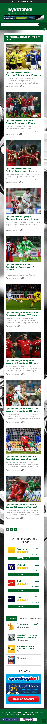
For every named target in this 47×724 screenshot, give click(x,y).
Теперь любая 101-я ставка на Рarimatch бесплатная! (25, 648)
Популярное (11, 618)
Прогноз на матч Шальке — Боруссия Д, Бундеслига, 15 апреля (23, 74)
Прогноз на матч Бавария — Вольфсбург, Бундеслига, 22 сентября (20, 267)
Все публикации (23, 1)
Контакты (32, 1)
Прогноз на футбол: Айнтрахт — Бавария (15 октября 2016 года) (22, 409)
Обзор (37, 549)
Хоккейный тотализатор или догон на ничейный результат (27, 637)
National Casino (11, 611)
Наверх (44, 721)
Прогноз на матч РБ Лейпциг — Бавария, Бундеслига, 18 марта (21, 122)
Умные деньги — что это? (27, 624)
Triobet (20, 581)
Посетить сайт (34, 554)
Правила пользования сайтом (23, 714)
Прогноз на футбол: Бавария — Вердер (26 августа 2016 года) (21, 505)
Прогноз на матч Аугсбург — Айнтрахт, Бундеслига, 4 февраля (22, 217)
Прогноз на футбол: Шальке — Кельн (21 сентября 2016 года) (21, 457)
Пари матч (22, 549)
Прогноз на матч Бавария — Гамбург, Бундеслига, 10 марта (21, 169)
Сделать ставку (23, 558)
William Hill (22, 565)
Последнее (23, 618)
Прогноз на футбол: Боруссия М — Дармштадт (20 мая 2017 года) (23, 313)
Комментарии (35, 618)
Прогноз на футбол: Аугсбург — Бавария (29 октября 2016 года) (22, 361)
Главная (14, 1)
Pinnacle (21, 597)
